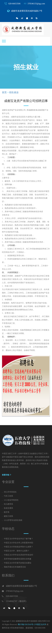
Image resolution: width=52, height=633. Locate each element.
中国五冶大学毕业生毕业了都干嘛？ (18, 539)
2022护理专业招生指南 (13, 520)
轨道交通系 (8, 508)
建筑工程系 (8, 516)
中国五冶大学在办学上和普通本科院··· (19, 543)
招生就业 (14, 92)
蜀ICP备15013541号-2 (26, 624)
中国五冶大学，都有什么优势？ (16, 551)
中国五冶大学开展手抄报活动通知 (17, 563)
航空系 (6, 512)
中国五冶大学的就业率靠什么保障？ (18, 547)
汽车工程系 (8, 496)
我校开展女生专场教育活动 (15, 567)
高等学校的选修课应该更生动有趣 (17, 559)
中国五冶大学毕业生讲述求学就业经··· (19, 555)
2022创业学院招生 (11, 500)
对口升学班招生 (10, 492)
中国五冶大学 (40, 624)
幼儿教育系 (8, 504)
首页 (4, 92)
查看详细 (6, 475)
